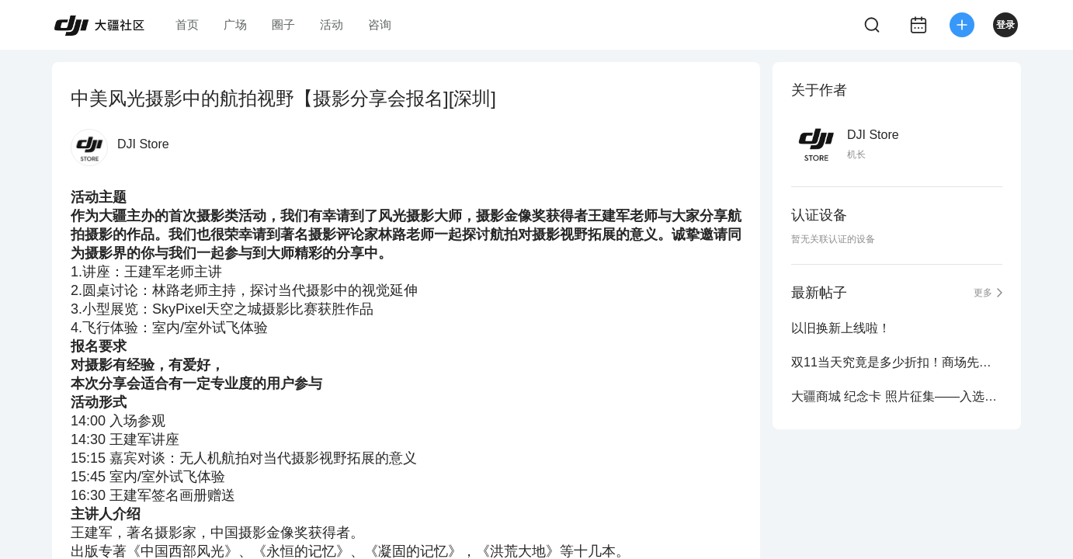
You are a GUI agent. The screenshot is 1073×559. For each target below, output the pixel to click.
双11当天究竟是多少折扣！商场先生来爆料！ (896, 362)
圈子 (283, 24)
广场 (235, 24)
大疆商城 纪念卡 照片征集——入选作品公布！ (896, 396)
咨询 (379, 24)
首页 (187, 24)
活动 (331, 24)
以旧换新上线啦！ (841, 328)
